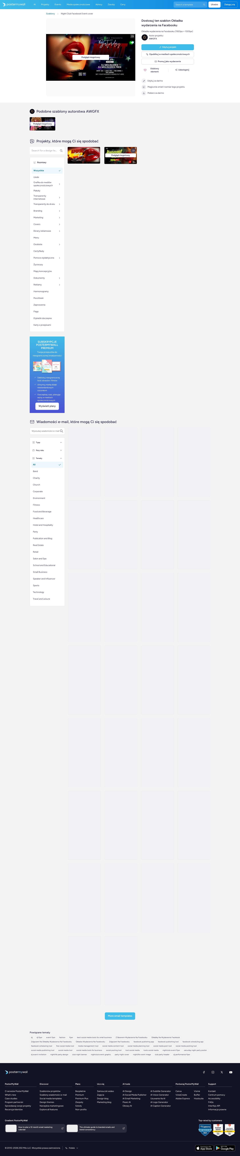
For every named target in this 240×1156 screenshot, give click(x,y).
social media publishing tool (42, 1050)
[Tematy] (61, 458)
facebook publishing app (144, 1042)
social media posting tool (186, 1046)
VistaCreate (181, 1095)
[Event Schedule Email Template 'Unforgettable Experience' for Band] (84, 825)
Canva (179, 1091)
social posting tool (114, 1050)
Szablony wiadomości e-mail (53, 1095)
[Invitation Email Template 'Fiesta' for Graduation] (194, 462)
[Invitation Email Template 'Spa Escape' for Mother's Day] (84, 680)
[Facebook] (204, 1072)
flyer (71, 1037)
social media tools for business (89, 1050)
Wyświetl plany (47, 406)
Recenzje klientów (14, 1109)
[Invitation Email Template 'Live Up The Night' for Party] (157, 462)
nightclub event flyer (171, 1050)
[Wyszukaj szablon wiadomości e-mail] (46, 431)
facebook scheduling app (193, 1042)
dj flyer (39, 1037)
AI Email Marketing (131, 1098)
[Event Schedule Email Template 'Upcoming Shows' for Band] (194, 680)
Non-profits (81, 1109)
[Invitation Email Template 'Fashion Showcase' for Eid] (121, 680)
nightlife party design (59, 1054)
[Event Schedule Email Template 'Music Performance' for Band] (84, 752)
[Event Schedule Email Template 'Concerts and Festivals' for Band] (84, 897)
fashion (62, 1037)
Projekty (45, 4)
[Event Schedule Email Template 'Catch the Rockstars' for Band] (157, 680)
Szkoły (78, 1106)
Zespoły (79, 1102)
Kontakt (212, 1091)
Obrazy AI (127, 1106)
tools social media (151, 1050)
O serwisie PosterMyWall (16, 1091)
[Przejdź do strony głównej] (12, 5)
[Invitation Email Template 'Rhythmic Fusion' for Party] (121, 462)
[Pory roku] (61, 450)
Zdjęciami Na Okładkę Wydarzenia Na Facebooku (51, 1042)
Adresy (99, 4)
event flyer (50, 1037)
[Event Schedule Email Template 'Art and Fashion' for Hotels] (157, 534)
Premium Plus (81, 1098)
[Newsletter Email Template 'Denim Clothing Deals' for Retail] (84, 970)
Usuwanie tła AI (157, 1098)
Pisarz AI (127, 1102)
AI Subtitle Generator (160, 1091)
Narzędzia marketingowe (52, 1106)
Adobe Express (183, 1098)
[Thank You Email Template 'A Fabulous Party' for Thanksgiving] (84, 534)
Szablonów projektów (50, 1091)
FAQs (211, 1102)
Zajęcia (100, 1095)
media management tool (88, 1046)
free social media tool (65, 1046)
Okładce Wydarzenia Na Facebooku (90, 1042)
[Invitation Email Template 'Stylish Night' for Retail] (194, 534)
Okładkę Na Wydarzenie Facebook (165, 1037)
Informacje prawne (217, 1109)
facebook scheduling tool (41, 1046)
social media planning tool (138, 1046)
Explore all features (49, 1109)
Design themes (47, 1102)
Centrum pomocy (216, 1095)
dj (32, 1037)
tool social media (133, 1050)
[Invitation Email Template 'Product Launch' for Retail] (157, 607)
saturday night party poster (195, 1050)
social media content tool (113, 1046)
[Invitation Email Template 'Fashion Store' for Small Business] (194, 607)
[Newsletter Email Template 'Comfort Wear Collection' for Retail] (157, 897)
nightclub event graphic (101, 1054)
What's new (10, 1095)
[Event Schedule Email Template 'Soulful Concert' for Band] (157, 752)
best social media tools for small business (94, 1037)
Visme (197, 1091)
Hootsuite (199, 1098)
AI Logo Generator (159, 1102)
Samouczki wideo (105, 1091)
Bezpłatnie (80, 1091)
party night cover (122, 1054)
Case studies (11, 1098)
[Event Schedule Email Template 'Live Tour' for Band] (121, 897)
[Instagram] (213, 1072)
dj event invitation (38, 1054)
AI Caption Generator (160, 1106)
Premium (79, 1095)
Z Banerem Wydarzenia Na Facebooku (131, 1037)
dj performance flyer (181, 1054)
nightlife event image (142, 1054)
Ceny (122, 4)
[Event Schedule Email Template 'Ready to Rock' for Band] (157, 825)
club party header (162, 1054)
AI (35, 4)
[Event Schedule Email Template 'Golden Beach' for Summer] (121, 825)
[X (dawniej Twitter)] (222, 1072)
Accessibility (214, 1098)
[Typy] (61, 442)
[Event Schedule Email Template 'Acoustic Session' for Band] (121, 752)
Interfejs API (214, 1106)
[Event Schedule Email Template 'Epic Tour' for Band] (194, 825)
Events (58, 4)
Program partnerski (14, 1102)
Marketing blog (104, 1102)
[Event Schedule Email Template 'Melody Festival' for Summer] (194, 752)
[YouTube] (231, 1072)
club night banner (79, 1054)
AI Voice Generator (159, 1095)
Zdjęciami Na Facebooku (119, 1042)
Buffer (197, 1095)
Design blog (102, 1098)
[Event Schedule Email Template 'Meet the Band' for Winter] (194, 897)
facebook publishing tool (168, 1042)
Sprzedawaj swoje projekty (18, 1106)
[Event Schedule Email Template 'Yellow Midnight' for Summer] (121, 970)
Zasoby (111, 4)
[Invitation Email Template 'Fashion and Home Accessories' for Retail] (121, 607)
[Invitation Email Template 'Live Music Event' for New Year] (84, 462)
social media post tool (162, 1046)
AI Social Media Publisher (134, 1095)
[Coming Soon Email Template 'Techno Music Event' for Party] (121, 534)
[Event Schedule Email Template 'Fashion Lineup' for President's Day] (84, 607)
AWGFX (153, 38)
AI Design (127, 1091)
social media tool (65, 1050)
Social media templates (51, 1098)
